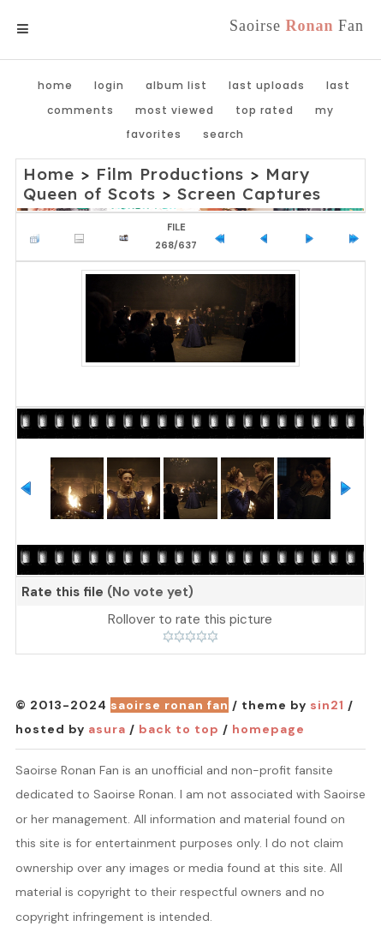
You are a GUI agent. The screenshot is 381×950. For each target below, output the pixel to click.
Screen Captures (249, 193)
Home (55, 85)
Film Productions (170, 174)
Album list (176, 85)
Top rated (264, 110)
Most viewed (174, 110)
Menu (51, 29)
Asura (107, 729)
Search (223, 134)
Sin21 (327, 705)
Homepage (268, 729)
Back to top (179, 729)
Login (109, 85)
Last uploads (267, 85)
